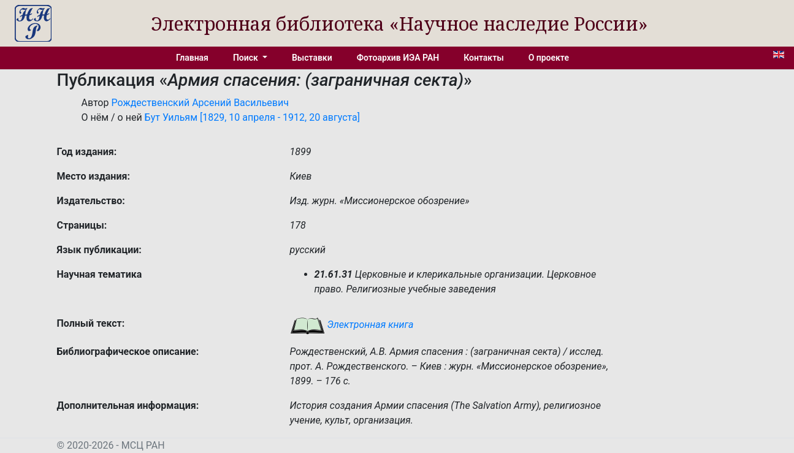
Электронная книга (352, 324)
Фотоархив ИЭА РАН (398, 58)
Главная (192, 58)
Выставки (312, 58)
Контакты (483, 58)
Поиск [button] (246, 58)
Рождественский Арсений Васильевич (199, 102)
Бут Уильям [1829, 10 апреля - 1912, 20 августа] (252, 117)
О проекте (549, 58)
